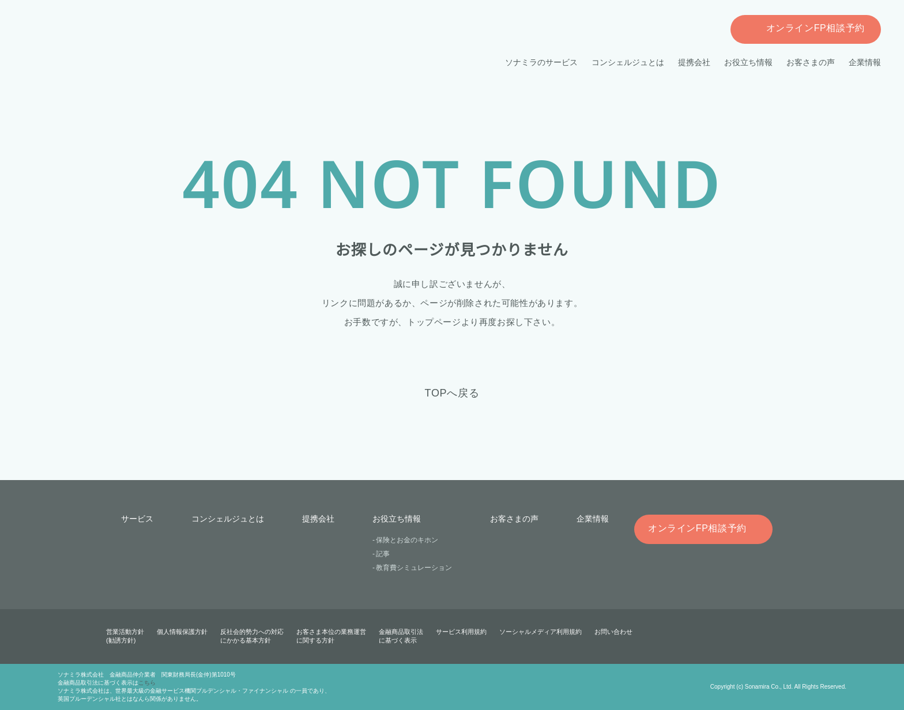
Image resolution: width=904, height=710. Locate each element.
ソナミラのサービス (542, 62)
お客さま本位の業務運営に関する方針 (331, 636)
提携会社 (694, 62)
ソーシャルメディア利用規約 (540, 631)
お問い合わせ (613, 631)
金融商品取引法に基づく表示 (401, 636)
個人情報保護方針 (182, 631)
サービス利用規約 (461, 631)
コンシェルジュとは (628, 62)
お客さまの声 (810, 62)
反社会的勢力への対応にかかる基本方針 (252, 636)
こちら (147, 682)
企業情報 (865, 62)
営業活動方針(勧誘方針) (125, 636)
